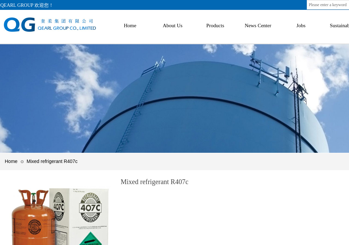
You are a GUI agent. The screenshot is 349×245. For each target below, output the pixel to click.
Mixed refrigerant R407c (52, 161)
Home (11, 161)
